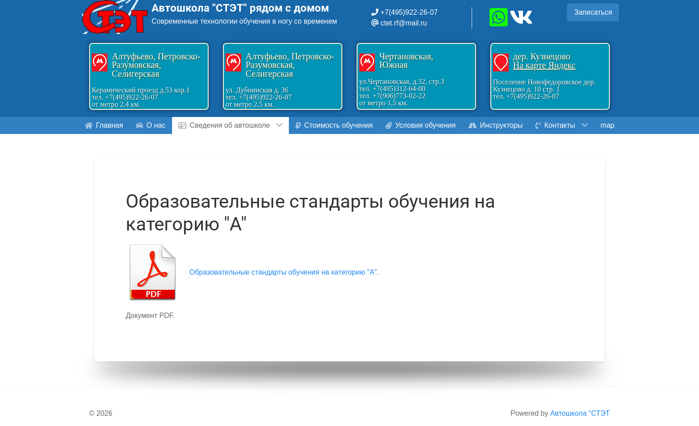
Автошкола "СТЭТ (580, 413)
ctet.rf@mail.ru (403, 23)
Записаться (593, 12)
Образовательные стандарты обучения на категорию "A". (284, 272)
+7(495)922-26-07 (408, 12)
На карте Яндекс (544, 65)
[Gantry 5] (115, 17)
